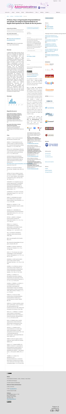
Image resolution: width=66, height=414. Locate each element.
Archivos (17, 12)
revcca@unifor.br (13, 388)
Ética (37, 12)
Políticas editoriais (29, 12)
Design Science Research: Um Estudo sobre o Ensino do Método (51, 36)
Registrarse (55, 0)
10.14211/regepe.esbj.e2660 (32, 168)
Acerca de (7, 12)
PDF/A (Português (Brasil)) (33, 28)
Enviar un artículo (49, 18)
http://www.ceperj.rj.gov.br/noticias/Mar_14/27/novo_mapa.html (19, 163)
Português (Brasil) (49, 28)
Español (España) (48, 170)
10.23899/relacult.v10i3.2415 (32, 143)
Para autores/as (48, 155)
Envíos (22, 12)
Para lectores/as (48, 153)
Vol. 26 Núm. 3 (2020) (18, 16)
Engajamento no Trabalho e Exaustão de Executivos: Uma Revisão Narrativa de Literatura (51, 45)
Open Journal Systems (49, 161)
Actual (13, 12)
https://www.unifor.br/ (11, 399)
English (47, 25)
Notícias (41, 12)
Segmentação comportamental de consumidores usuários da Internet (52, 55)
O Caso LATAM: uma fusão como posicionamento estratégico (51, 40)
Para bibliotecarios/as (49, 156)
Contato (47, 12)
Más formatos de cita (31, 50)
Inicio (8, 16)
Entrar (60, 0)
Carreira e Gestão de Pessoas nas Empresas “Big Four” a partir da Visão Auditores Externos (51, 50)
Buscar (58, 12)
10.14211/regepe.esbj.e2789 (32, 156)
